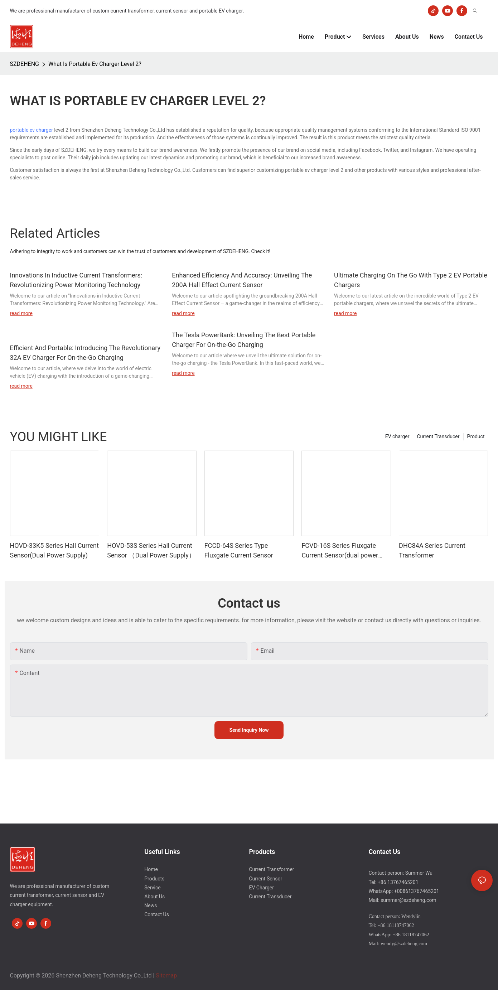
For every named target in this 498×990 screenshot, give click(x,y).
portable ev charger (31, 130)
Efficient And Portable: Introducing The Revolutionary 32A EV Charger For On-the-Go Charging (85, 352)
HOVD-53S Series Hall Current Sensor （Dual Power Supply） (151, 550)
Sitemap (166, 975)
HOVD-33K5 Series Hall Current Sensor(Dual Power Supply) (54, 550)
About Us (154, 896)
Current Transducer (438, 436)
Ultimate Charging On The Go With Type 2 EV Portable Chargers (410, 280)
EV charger (397, 436)
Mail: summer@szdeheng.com (402, 900)
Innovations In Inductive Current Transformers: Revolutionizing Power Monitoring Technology (76, 280)
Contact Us (156, 914)
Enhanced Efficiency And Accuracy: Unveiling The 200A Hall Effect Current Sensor (242, 280)
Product (476, 436)
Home (151, 869)
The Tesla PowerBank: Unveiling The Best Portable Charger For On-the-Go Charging (243, 339)
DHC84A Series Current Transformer (432, 550)
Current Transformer (271, 869)
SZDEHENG (24, 64)
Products (154, 879)
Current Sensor (265, 879)
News (150, 905)
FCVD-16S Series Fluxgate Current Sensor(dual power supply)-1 (339, 551)
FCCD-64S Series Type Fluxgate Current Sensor (238, 550)
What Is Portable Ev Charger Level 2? (94, 64)
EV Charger (261, 887)
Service (152, 887)
